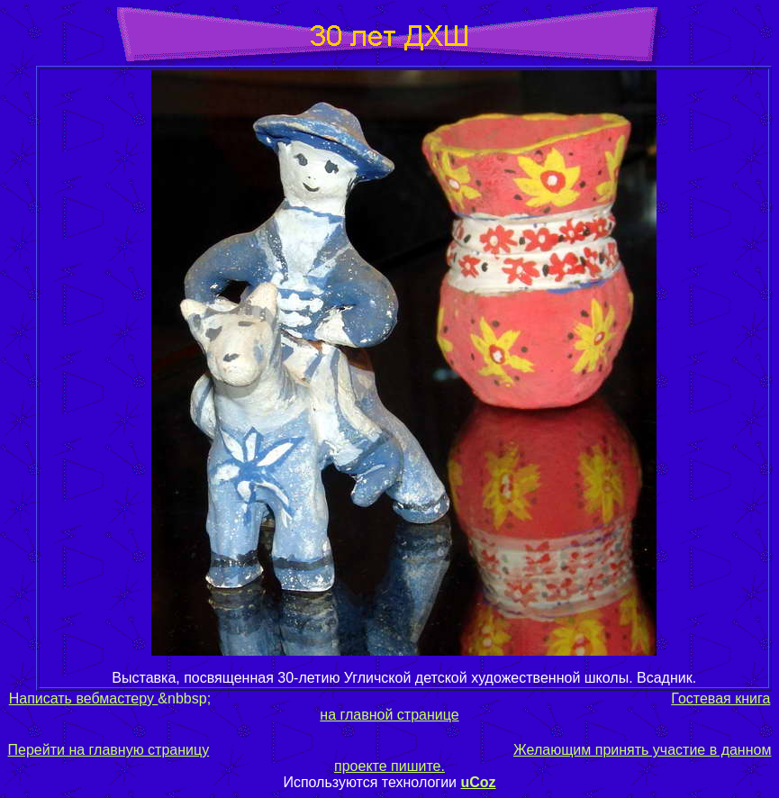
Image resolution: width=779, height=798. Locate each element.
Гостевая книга (720, 698)
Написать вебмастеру (84, 698)
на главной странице (389, 714)
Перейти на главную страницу (109, 749)
